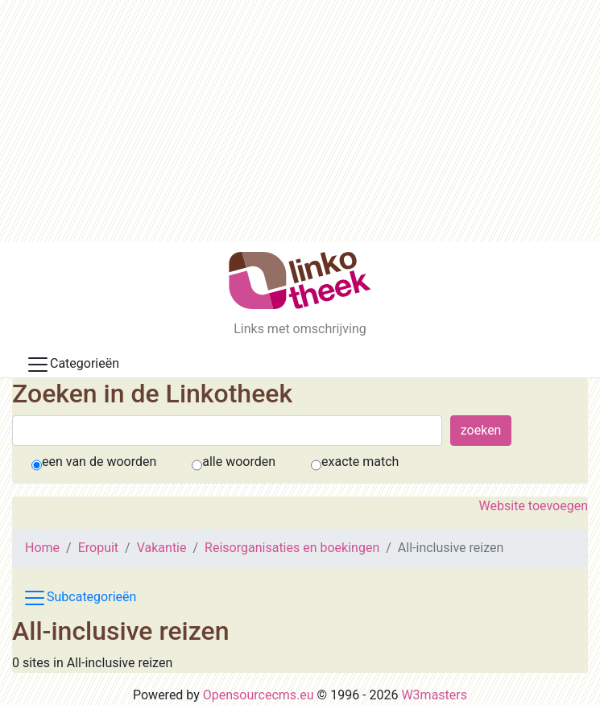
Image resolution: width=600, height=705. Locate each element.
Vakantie (162, 547)
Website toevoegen (533, 505)
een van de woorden (99, 461)
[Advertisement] (300, 120)
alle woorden (238, 461)
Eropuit (98, 547)
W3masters (434, 695)
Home (42, 547)
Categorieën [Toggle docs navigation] (72, 364)
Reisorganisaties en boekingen (292, 547)
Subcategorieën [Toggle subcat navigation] (79, 598)
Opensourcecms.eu (258, 695)
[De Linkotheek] (300, 280)
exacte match (360, 461)
